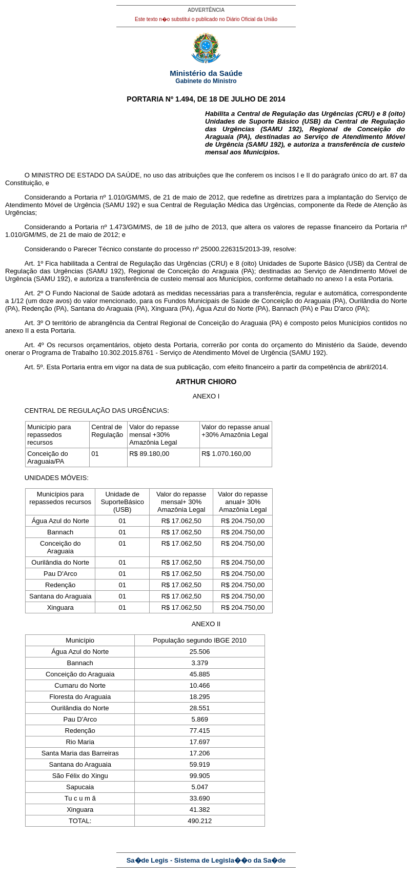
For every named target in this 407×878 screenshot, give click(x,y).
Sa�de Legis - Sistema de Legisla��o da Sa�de (206, 860)
